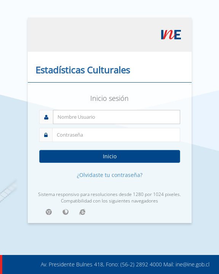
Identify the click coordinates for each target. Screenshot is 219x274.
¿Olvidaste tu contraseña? (109, 174)
